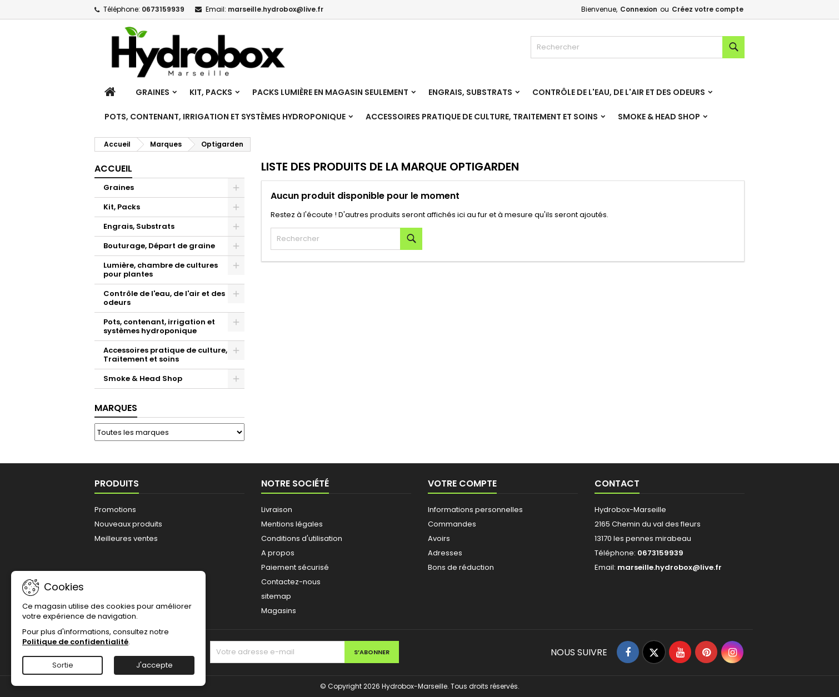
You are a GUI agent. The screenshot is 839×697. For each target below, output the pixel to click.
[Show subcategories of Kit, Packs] (236, 207)
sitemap (276, 596)
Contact (617, 483)
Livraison (276, 509)
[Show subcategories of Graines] (236, 187)
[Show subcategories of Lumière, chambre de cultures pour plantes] (236, 265)
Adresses (445, 553)
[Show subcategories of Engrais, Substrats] (236, 226)
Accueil (113, 168)
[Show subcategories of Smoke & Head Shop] (236, 378)
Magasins (278, 610)
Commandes (452, 524)
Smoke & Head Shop (659, 116)
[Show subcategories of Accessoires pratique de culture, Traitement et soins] (236, 350)
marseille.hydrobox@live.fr (275, 9)
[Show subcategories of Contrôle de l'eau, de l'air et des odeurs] (236, 293)
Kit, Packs (210, 92)
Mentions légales (292, 524)
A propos (277, 553)
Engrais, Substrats (470, 92)
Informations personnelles (475, 509)
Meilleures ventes (126, 538)
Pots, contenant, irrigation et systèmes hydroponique (225, 116)
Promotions (115, 509)
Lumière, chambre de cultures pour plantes (160, 269)
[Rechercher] (638, 47)
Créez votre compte (707, 9)
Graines (152, 92)
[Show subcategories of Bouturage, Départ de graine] (236, 246)
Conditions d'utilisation (301, 538)
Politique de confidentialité (75, 641)
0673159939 (163, 9)
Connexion (638, 9)
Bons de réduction (461, 567)
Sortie (62, 665)
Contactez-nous (291, 581)
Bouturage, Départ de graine (159, 245)
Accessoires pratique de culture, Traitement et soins (482, 116)
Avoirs (439, 538)
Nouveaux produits (128, 524)
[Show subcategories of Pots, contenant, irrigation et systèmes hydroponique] (236, 322)
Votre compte (462, 483)
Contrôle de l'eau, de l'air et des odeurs (618, 92)
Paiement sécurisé (295, 567)
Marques (115, 408)
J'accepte (154, 665)
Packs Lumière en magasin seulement (330, 92)
